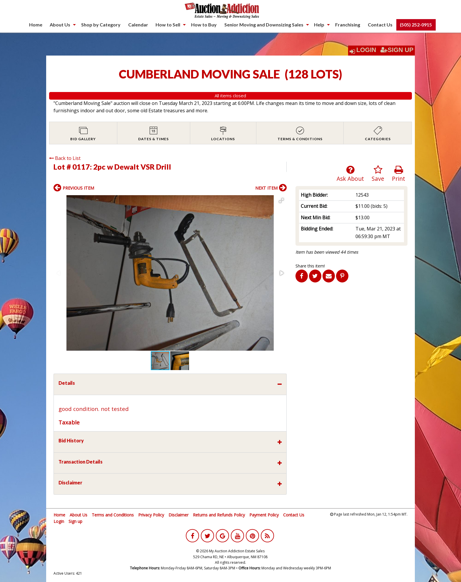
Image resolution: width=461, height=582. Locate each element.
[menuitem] (35, 24)
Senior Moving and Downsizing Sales (263, 24)
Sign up (75, 521)
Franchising (347, 24)
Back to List (65, 158)
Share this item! (310, 266)
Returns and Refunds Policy (219, 515)
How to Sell (168, 24)
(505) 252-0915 (416, 24)
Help (319, 24)
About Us (60, 24)
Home (35, 24)
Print (398, 174)
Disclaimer (178, 515)
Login (366, 49)
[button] (281, 200)
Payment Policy (264, 515)
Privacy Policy (151, 515)
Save (378, 174)
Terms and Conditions (113, 515)
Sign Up (396, 49)
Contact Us (380, 24)
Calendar (138, 24)
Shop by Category (101, 24)
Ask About (350, 174)
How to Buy (204, 24)
